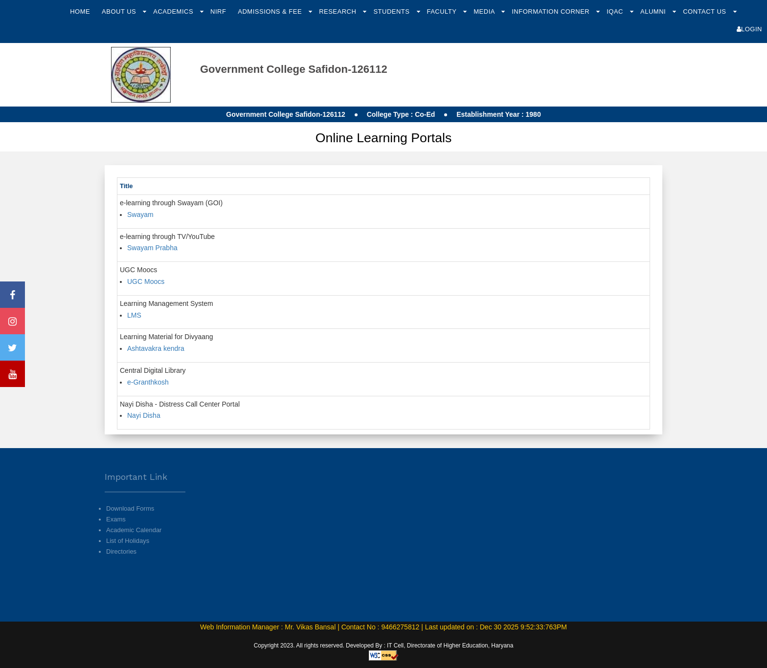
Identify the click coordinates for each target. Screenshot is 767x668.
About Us (120, 11)
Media (485, 11)
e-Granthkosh (148, 382)
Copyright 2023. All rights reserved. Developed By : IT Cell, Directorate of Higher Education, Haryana (384, 645)
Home (80, 11)
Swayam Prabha (152, 248)
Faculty (442, 11)
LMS (134, 315)
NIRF (218, 11)
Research (338, 11)
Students (392, 11)
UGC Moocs (145, 281)
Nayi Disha (143, 415)
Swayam (140, 214)
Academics (174, 11)
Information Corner (551, 11)
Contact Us (705, 11)
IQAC (616, 11)
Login (749, 29)
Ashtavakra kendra (155, 348)
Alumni (654, 11)
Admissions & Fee (271, 11)
